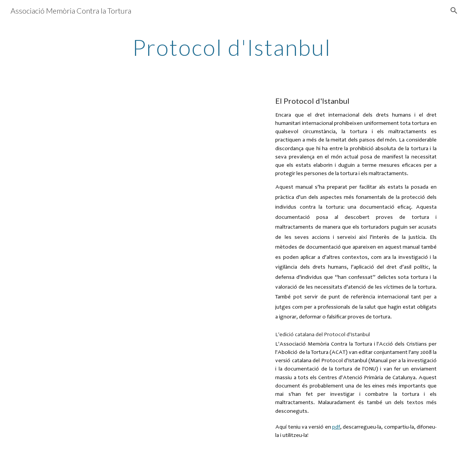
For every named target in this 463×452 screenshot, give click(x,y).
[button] (454, 11)
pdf (336, 427)
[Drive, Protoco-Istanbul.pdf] (142, 236)
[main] (231, 47)
